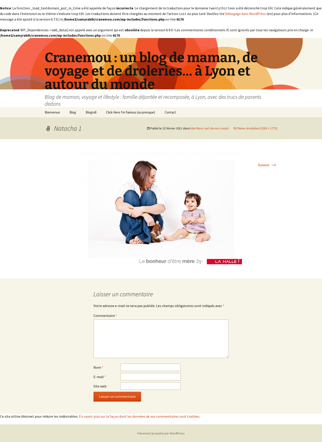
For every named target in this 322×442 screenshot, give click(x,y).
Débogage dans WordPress (245, 13)
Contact (170, 112)
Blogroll (91, 112)
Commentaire (105, 315)
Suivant (267, 164)
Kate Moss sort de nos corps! (209, 128)
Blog (73, 112)
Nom (98, 367)
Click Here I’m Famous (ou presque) (130, 112)
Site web (99, 385)
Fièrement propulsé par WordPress (161, 433)
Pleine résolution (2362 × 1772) (257, 128)
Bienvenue (52, 112)
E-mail (99, 376)
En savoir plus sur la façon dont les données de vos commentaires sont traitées (139, 416)
